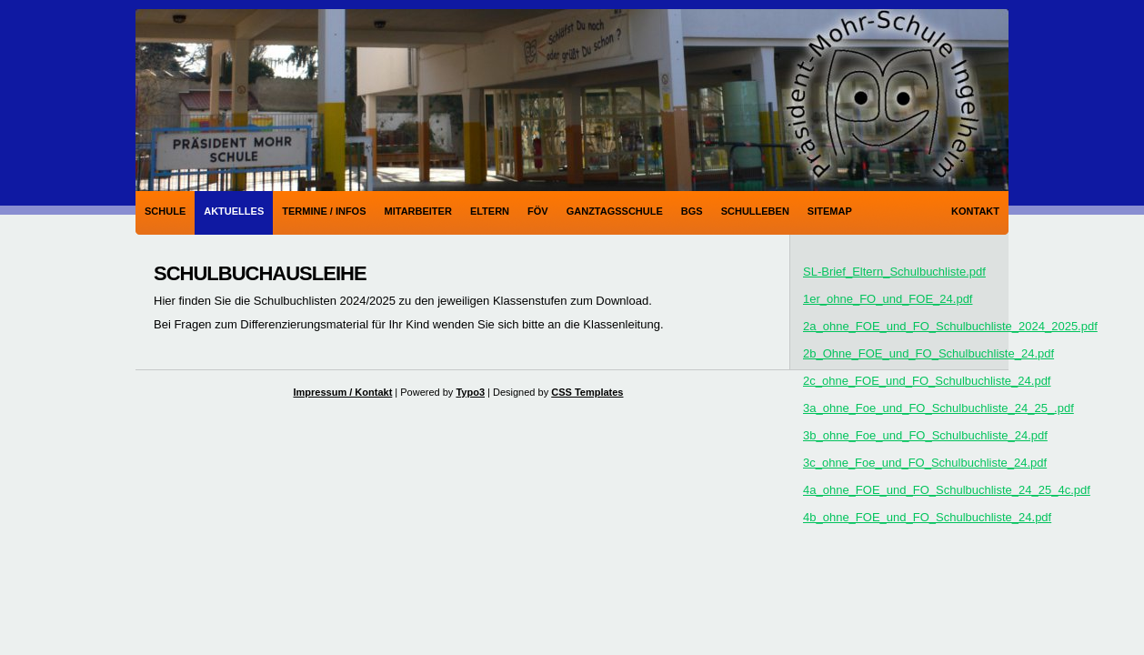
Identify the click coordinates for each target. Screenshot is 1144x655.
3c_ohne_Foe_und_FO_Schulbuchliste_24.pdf (925, 462)
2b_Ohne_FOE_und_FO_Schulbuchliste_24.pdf (928, 353)
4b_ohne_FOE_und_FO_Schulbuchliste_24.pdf (927, 517)
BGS (692, 211)
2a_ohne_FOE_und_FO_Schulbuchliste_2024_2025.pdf (950, 326)
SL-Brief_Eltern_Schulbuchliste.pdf (894, 271)
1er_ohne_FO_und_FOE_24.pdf (887, 299)
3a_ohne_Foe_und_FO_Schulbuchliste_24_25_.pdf (938, 408)
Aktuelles (234, 211)
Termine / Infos (324, 211)
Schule (165, 211)
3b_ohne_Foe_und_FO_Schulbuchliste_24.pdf (925, 435)
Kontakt (975, 211)
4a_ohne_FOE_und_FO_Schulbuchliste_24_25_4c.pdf (946, 490)
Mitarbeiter (418, 211)
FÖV (537, 211)
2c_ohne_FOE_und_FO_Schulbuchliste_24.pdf (926, 381)
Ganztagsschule (615, 211)
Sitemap (830, 211)
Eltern (489, 211)
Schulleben (755, 211)
